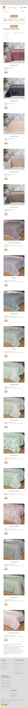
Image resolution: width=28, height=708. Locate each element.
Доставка (17, 665)
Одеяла (5, 20)
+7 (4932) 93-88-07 (14, 697)
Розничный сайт (17, 3)
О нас (3, 1)
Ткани (5, 19)
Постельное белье (12, 19)
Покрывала (17, 20)
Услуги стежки (18, 668)
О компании (4, 663)
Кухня (23, 20)
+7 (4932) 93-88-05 (14, 693)
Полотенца (21, 19)
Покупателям (9, 1)
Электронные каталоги (19, 1)
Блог (16, 670)
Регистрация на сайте (6, 680)
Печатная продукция (20, 663)
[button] (14, 11)
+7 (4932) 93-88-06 (13, 695)
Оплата (16, 666)
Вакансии (3, 668)
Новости (4, 3)
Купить (6, 72)
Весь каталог (4, 665)
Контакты (10, 3)
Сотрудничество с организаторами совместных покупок (6, 683)
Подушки (11, 20)
